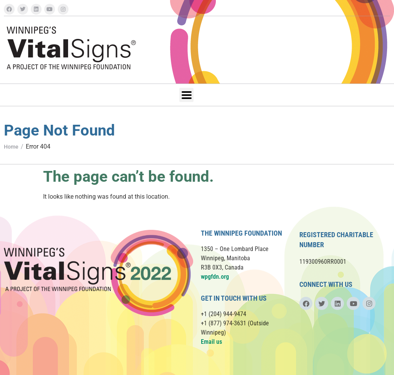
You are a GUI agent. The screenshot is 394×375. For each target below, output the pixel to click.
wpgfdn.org (215, 276)
